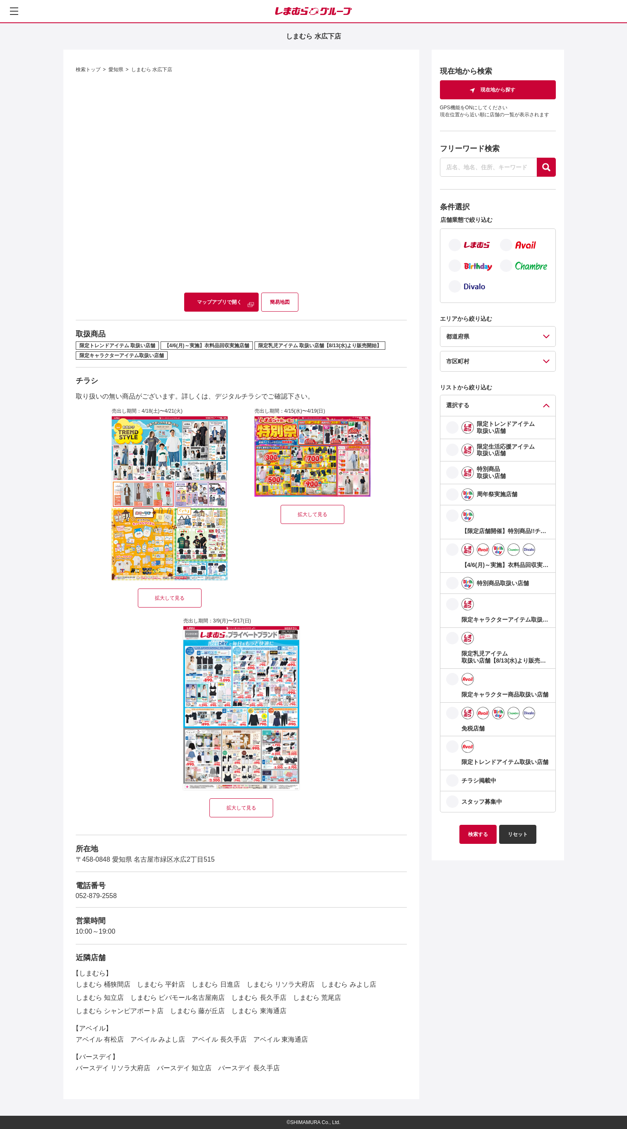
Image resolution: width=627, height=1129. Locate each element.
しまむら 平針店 (161, 984)
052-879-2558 (96, 895)
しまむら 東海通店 (258, 1010)
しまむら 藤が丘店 (197, 1010)
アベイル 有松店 (100, 1039)
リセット (518, 834)
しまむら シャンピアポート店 (119, 1010)
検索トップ (88, 69)
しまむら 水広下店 (151, 69)
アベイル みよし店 (157, 1039)
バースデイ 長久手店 (248, 1067)
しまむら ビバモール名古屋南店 (177, 997)
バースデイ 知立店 (184, 1067)
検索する (478, 834)
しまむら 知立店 (100, 997)
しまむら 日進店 (216, 984)
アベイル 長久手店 (219, 1039)
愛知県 (115, 69)
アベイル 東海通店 (280, 1039)
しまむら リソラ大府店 (281, 984)
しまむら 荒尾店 (317, 997)
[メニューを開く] (14, 11)
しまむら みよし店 (348, 984)
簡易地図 (280, 302)
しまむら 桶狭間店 (103, 984)
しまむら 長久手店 (258, 997)
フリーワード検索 (470, 148)
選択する (457, 405)
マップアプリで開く (219, 302)
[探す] (546, 167)
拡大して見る (170, 598)
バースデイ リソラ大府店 (113, 1067)
